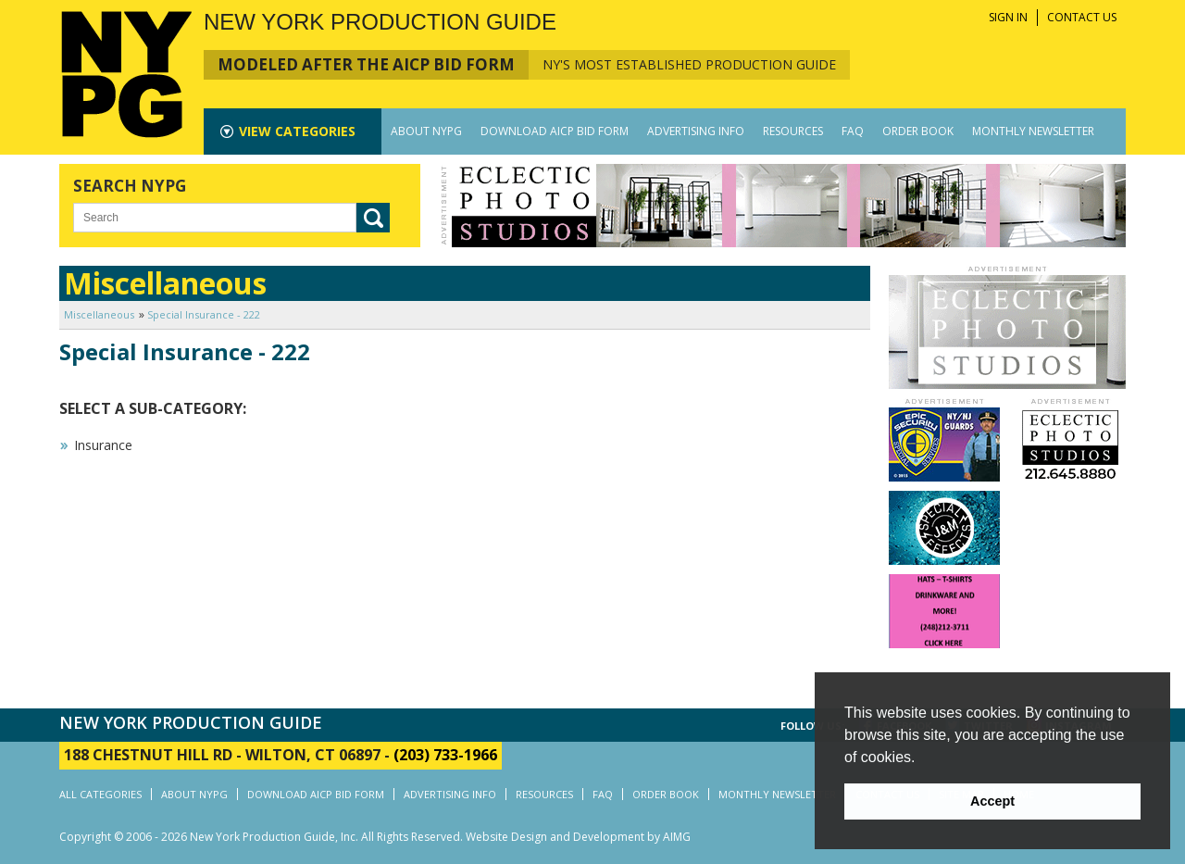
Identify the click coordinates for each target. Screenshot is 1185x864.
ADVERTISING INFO (695, 131)
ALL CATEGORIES (100, 794)
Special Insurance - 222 (203, 314)
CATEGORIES (297, 131)
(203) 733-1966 (445, 755)
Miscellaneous (99, 314)
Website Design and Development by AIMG (578, 837)
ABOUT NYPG (426, 131)
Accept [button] (992, 801)
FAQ (853, 131)
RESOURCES (793, 131)
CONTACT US (1081, 17)
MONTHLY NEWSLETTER (1033, 131)
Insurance (103, 445)
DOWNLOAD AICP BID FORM (554, 131)
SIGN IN (1008, 17)
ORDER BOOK (918, 131)
